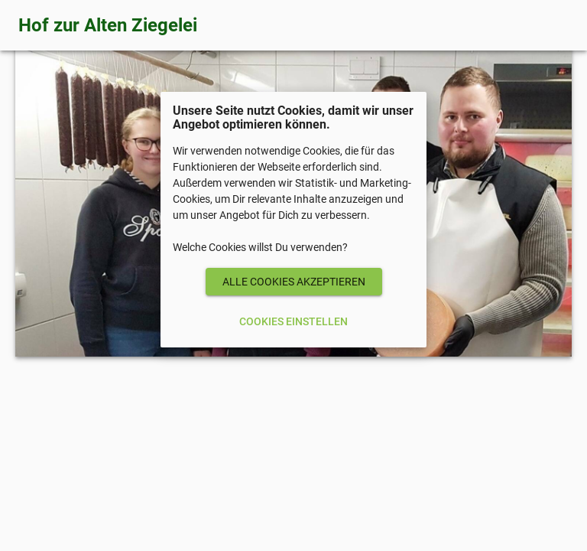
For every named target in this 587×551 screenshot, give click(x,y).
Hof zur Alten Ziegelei (107, 25)
